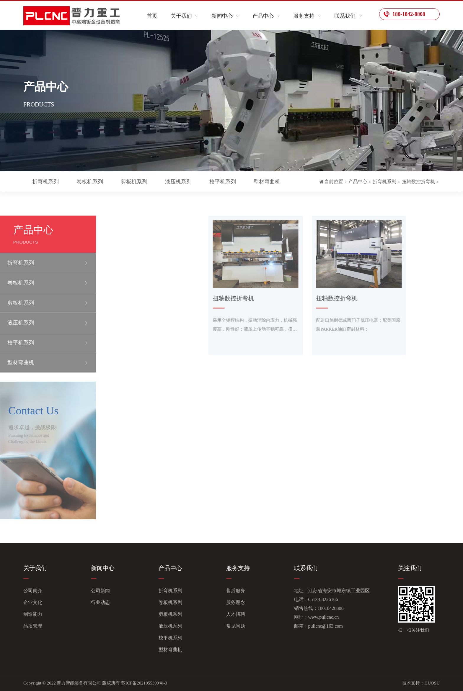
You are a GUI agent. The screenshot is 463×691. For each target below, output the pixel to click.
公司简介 (32, 590)
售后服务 (235, 590)
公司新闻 (100, 590)
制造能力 (32, 614)
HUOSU (432, 683)
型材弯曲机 (267, 182)
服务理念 (235, 602)
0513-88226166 (323, 599)
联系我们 (345, 16)
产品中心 (263, 16)
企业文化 (32, 602)
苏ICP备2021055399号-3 (144, 683)
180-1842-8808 (404, 14)
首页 (152, 16)
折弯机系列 (45, 182)
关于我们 (181, 16)
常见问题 (235, 625)
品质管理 (32, 625)
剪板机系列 (134, 182)
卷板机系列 (89, 182)
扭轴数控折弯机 (418, 181)
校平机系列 (222, 182)
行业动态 (100, 602)
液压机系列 (178, 182)
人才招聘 (235, 614)
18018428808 (331, 608)
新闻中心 (222, 16)
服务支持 (303, 16)
